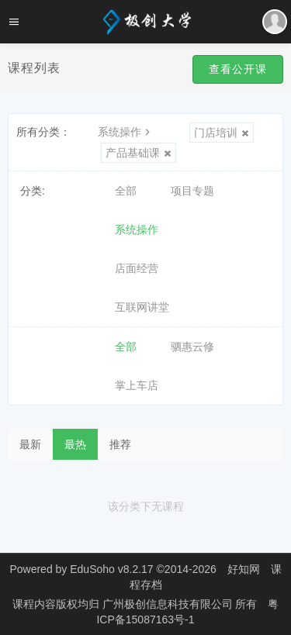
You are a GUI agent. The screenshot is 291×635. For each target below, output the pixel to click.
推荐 (120, 444)
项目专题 (192, 191)
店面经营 (136, 268)
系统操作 (126, 132)
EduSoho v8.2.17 (111, 569)
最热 (75, 444)
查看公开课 (238, 69)
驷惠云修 (192, 346)
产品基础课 (138, 153)
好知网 (243, 569)
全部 (126, 191)
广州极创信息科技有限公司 (169, 604)
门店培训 (221, 132)
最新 (30, 444)
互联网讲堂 (142, 307)
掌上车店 (136, 385)
